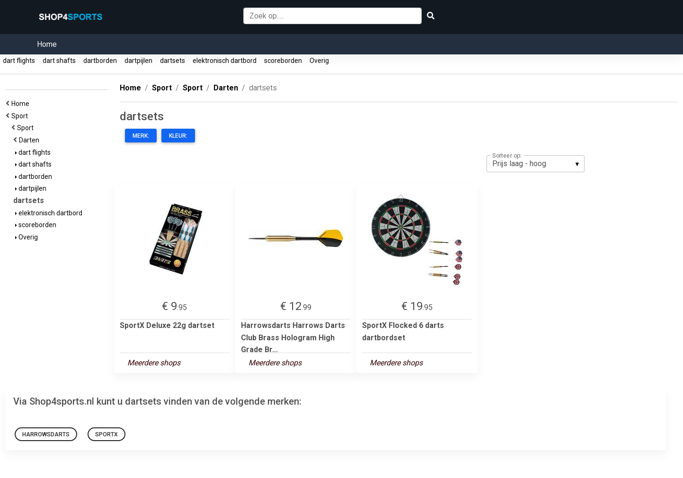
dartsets (172, 60)
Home (47, 44)
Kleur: (178, 136)
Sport (21, 116)
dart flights (19, 60)
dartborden (100, 60)
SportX (106, 434)
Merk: (141, 136)
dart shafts (59, 60)
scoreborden (283, 60)
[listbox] (536, 163)
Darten (30, 140)
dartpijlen (138, 60)
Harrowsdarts (46, 434)
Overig (319, 60)
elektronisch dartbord (224, 60)
